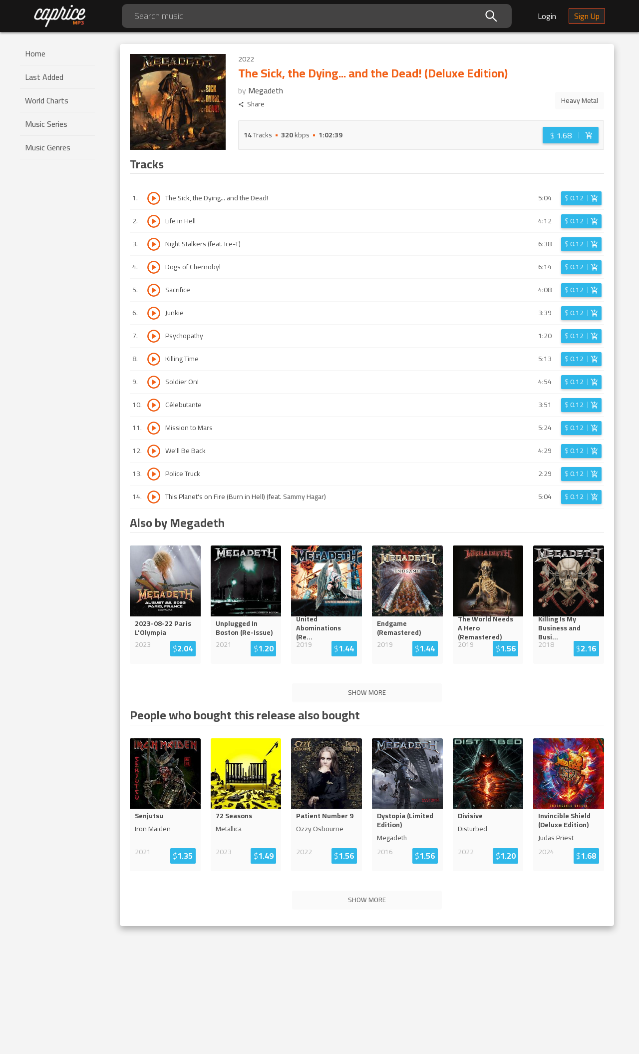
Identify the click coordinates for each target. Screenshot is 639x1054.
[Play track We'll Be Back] (153, 451)
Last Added (44, 76)
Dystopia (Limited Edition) (405, 820)
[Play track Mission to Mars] (153, 428)
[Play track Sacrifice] (153, 290)
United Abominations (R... (325, 628)
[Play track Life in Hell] (153, 221)
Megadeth (265, 90)
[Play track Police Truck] (153, 474)
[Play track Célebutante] (153, 405)
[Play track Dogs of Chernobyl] (153, 267)
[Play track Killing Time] (153, 359)
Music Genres (47, 147)
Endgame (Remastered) (399, 628)
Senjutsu (149, 815)
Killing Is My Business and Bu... (567, 628)
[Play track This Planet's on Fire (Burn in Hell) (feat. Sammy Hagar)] (153, 497)
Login (547, 15)
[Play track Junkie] (153, 313)
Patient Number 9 (324, 815)
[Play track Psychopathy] (153, 336)
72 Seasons (234, 815)
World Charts (46, 100)
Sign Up (587, 15)
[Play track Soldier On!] (153, 382)
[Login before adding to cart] (571, 135)
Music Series (46, 123)
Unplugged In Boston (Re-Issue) (244, 628)
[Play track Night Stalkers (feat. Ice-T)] (153, 244)
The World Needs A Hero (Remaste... (488, 628)
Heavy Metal (579, 100)
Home (35, 53)
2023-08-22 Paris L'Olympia (163, 628)
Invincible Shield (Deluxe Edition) (564, 820)
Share (251, 104)
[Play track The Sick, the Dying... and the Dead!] (153, 198)
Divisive (470, 815)
